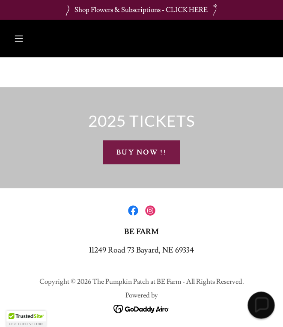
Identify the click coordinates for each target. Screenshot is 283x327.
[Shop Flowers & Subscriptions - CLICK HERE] (141, 9)
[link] (133, 210)
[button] (18, 38)
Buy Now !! (141, 152)
